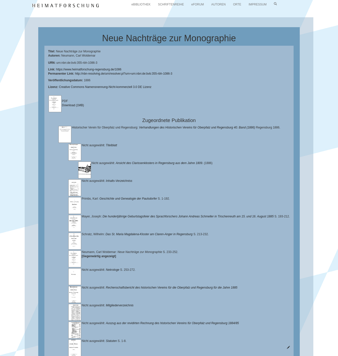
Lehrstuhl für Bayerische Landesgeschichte (200, 337)
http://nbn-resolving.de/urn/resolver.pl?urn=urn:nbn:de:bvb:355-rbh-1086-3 (123, 73)
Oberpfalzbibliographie (40, 345)
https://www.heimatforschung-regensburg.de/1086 (88, 69)
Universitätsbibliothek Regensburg (141, 337)
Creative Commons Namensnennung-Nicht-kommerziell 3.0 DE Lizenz (105, 87)
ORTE (237, 4)
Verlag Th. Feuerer (195, 341)
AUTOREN (218, 4)
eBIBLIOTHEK (140, 4)
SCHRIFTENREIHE (171, 4)
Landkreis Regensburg (73, 341)
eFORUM (197, 4)
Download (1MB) (73, 105)
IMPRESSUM (258, 4)
